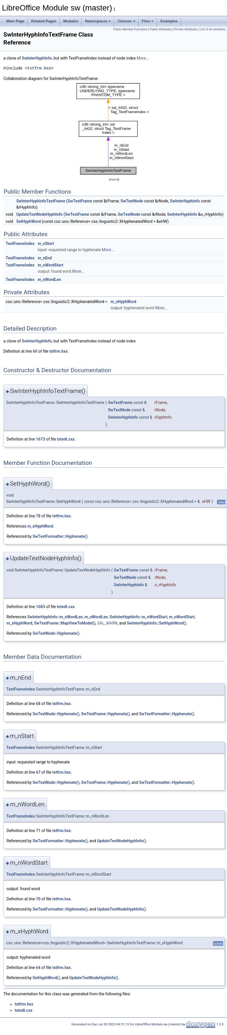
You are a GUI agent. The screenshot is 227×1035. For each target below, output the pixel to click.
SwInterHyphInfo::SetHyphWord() (156, 623)
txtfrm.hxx (39, 68)
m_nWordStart (50, 265)
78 (38, 516)
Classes (126, 21)
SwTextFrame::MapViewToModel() (65, 623)
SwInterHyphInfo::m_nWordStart (138, 617)
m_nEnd (45, 258)
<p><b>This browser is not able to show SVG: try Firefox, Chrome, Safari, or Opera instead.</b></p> (114, 129)
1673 (40, 439)
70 (38, 899)
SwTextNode (131, 201)
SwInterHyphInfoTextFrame (40, 201)
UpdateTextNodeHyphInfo (39, 214)
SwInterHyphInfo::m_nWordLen (55, 617)
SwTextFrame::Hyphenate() (105, 714)
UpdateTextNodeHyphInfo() (121, 841)
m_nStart (46, 243)
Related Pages (43, 21)
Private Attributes (186, 29)
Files (148, 21)
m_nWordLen (49, 279)
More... (143, 58)
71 (38, 830)
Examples (169, 21)
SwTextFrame (80, 201)
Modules (70, 21)
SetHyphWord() (46, 977)
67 (38, 772)
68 (38, 703)
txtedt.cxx (66, 439)
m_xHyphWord (123, 301)
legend (114, 179)
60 (35, 351)
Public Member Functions (130, 29)
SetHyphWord (28, 221)
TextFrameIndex (20, 243)
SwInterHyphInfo (37, 58)
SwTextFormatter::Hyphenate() (60, 536)
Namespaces (98, 21)
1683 (40, 606)
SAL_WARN (107, 623)
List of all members (213, 29)
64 (38, 967)
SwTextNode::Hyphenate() (56, 633)
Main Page (15, 21)
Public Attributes (161, 29)
